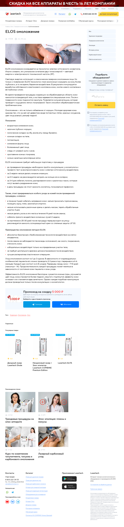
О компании (65, 9)
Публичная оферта (96, 489)
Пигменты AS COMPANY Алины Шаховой (39, 515)
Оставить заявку (101, 105)
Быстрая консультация (108, 14)
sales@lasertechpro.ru (12, 484)
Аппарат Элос (31, 21)
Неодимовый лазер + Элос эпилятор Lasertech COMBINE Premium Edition (42, 367)
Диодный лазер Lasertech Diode (14, 364)
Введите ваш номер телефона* (101, 90)
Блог (97, 9)
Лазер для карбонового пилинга (36, 484)
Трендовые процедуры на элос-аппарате (19, 420)
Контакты (111, 9)
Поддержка (76, 9)
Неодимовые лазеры (13, 21)
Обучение (88, 9)
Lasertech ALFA (65, 363)
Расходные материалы (106, 21)
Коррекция (13, 315)
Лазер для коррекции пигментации (37, 491)
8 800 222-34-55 (90, 14)
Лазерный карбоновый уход (51, 455)
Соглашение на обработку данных (101, 485)
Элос (28, 315)
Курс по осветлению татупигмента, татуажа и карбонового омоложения (19, 456)
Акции (103, 9)
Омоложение (22, 315)
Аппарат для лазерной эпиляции (36, 487)
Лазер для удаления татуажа (34, 477)
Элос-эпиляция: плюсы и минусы (52, 420)
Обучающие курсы (86, 21)
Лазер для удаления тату (33, 480)
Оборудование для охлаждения (36, 494)
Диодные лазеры (47, 21)
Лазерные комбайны (66, 21)
